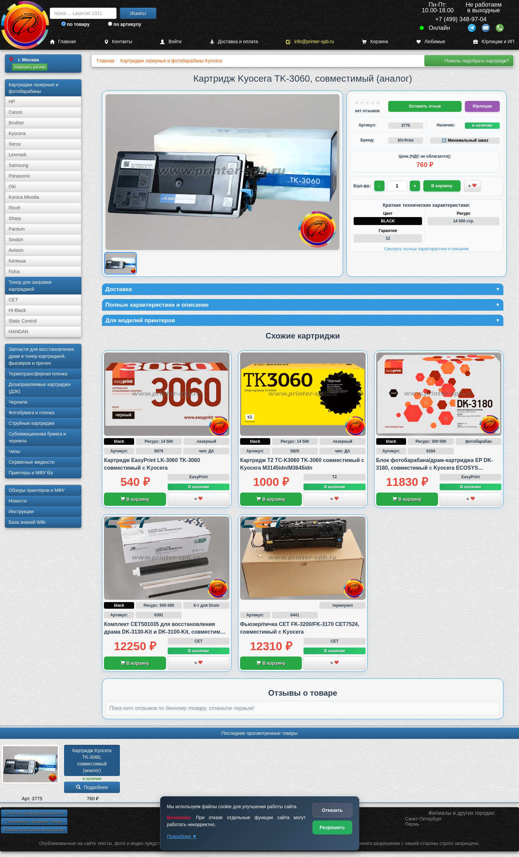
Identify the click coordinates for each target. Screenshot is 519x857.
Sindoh (16, 239)
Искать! (138, 13)
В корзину (135, 500)
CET (13, 299)
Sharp (15, 218)
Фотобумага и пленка (31, 412)
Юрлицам (482, 106)
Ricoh (15, 207)
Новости (18, 501)
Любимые (430, 42)
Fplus (14, 271)
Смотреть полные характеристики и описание (426, 249)
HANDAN (18, 331)
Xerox (15, 144)
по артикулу (124, 24)
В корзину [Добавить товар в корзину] (439, 185)
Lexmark (18, 154)
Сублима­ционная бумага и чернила (37, 437)
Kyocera (17, 133)
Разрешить (332, 827)
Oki (12, 186)
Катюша (17, 261)
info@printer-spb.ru (310, 42)
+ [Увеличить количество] (415, 186)
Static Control (23, 321)
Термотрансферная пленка (38, 373)
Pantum (17, 229)
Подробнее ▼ (182, 836)
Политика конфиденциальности (34, 814)
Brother (16, 122)
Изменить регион (29, 67)
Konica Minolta (24, 197)
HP (12, 101)
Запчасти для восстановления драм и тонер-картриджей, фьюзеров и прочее (41, 356)
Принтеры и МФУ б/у (31, 472)
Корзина (375, 42)
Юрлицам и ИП (493, 42)
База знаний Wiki (27, 522)
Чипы (14, 451)
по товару (75, 24)
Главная (63, 42)
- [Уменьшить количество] (379, 186)
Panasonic (19, 176)
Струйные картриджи (31, 423)
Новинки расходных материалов (34, 830)
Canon (15, 112)
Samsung (18, 165)
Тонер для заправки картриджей (30, 285)
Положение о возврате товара (34, 822)
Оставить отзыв (425, 106)
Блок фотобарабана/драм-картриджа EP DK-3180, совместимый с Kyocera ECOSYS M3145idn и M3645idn (434, 468)
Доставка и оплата (234, 42)
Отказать (332, 810)
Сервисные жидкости (31, 462)
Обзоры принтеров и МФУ (36, 490)
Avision (16, 250)
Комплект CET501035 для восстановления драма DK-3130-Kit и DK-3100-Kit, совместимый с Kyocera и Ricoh (166, 632)
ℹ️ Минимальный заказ (465, 140)
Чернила (18, 402)
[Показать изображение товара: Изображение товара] (120, 263)
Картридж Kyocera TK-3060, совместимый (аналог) (92, 761)
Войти (170, 42)
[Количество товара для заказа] (397, 186)
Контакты (118, 42)
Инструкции (21, 511)
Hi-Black (17, 310)
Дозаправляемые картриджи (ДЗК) (39, 388)
